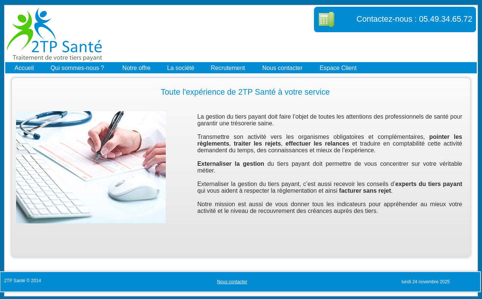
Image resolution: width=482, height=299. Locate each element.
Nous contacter (282, 67)
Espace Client (338, 67)
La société (181, 67)
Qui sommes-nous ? (77, 67)
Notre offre (136, 67)
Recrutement (228, 67)
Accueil (24, 67)
